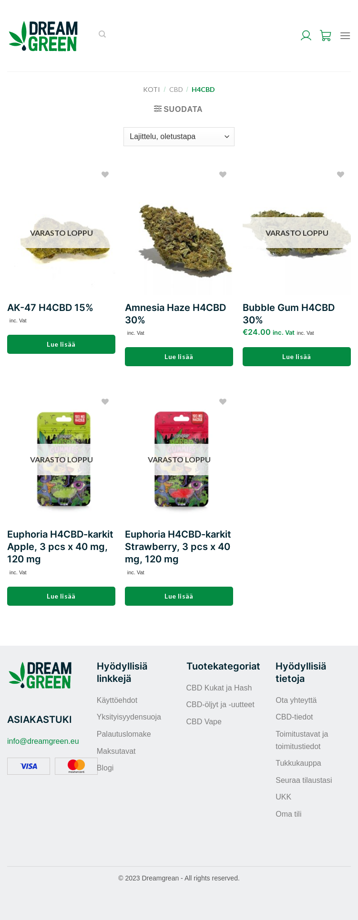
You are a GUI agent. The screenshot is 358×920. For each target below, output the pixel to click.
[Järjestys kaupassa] (178, 136)
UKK (283, 797)
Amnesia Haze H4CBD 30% (175, 314)
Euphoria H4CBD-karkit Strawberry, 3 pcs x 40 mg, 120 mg (178, 547)
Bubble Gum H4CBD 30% (289, 314)
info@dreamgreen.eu (43, 741)
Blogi (105, 768)
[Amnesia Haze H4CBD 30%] (179, 230)
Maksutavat (116, 751)
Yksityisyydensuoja (129, 717)
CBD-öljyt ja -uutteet (220, 704)
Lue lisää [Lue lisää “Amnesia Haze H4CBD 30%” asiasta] (179, 356)
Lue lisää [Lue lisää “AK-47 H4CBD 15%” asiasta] (61, 344)
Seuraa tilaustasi (304, 780)
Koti (151, 89)
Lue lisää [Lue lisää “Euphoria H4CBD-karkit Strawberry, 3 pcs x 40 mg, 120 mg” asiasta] (179, 596)
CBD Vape (204, 722)
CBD (176, 89)
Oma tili (288, 814)
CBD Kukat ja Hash (219, 688)
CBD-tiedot (294, 717)
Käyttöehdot (117, 700)
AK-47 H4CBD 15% (50, 307)
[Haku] (102, 35)
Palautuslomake (124, 734)
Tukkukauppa (298, 763)
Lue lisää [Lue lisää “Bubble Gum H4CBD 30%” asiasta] (296, 356)
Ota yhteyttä (296, 700)
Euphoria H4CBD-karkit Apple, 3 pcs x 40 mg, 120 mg (60, 547)
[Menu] (345, 35)
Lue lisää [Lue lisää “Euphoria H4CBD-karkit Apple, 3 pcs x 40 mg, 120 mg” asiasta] (61, 596)
